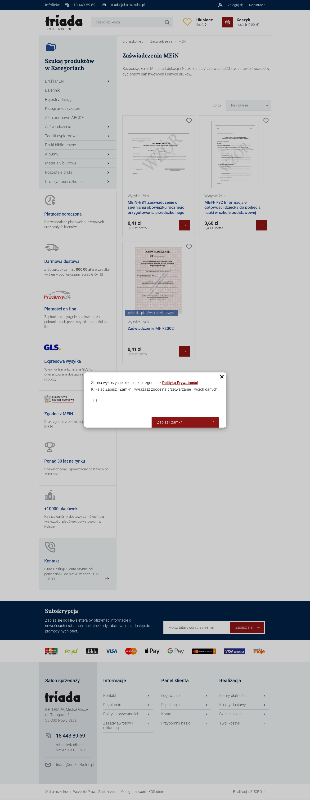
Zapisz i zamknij (170, 422)
